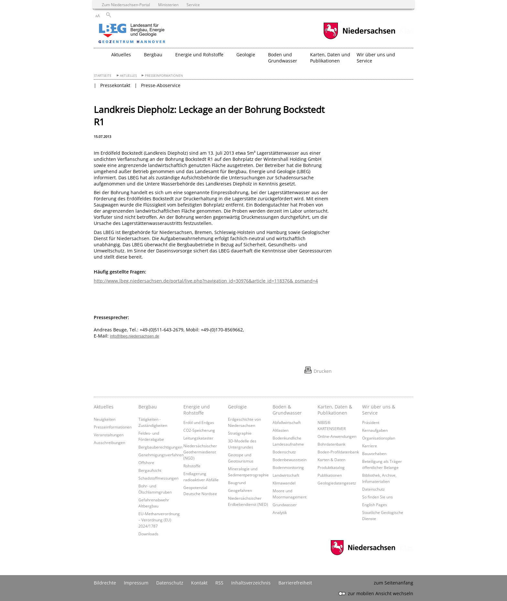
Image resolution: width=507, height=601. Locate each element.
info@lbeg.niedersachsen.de (134, 336)
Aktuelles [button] (121, 54)
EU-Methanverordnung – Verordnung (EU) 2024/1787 (159, 520)
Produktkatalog (331, 467)
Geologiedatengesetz (337, 482)
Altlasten (280, 430)
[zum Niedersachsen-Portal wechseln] (359, 38)
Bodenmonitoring (288, 467)
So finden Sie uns (377, 496)
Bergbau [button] (153, 54)
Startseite (103, 75)
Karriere (369, 445)
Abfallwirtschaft (287, 422)
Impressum (136, 583)
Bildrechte (105, 583)
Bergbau (147, 407)
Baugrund (237, 482)
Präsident (370, 422)
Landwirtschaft (286, 475)
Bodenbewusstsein (290, 459)
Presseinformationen (164, 75)
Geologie (237, 407)
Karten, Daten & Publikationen (335, 410)
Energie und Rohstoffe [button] (199, 54)
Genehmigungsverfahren (161, 454)
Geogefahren (240, 490)
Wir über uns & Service (378, 410)
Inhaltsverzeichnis (251, 583)
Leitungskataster (198, 437)
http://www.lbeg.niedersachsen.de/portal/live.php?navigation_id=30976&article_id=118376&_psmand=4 (206, 281)
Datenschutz (373, 489)
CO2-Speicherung (199, 430)
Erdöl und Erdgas (198, 422)
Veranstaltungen (109, 434)
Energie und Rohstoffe (196, 410)
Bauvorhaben (374, 453)
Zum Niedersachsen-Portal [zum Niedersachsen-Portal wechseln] (126, 4)
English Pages (374, 504)
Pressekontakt (115, 85)
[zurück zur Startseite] (150, 34)
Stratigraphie (240, 433)
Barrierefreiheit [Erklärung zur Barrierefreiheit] (295, 583)
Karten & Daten (331, 459)
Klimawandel (284, 482)
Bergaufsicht (149, 470)
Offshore (146, 462)
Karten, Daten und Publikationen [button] (330, 57)
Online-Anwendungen (337, 436)
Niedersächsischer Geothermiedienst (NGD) (200, 452)
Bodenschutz (284, 451)
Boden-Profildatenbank (338, 451)
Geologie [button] (245, 54)
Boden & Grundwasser (287, 410)
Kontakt (199, 583)
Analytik (280, 512)
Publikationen (330, 475)
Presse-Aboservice (160, 85)
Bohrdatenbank (331, 444)
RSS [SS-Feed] (219, 583)
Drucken (323, 371)
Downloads (148, 533)
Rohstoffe (191, 465)
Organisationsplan (378, 437)
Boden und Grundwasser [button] (282, 57)
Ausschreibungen (109, 442)
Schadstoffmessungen (158, 478)
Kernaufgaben (375, 430)
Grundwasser (285, 504)
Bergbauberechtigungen (160, 447)
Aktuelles (128, 75)
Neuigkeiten (104, 419)
